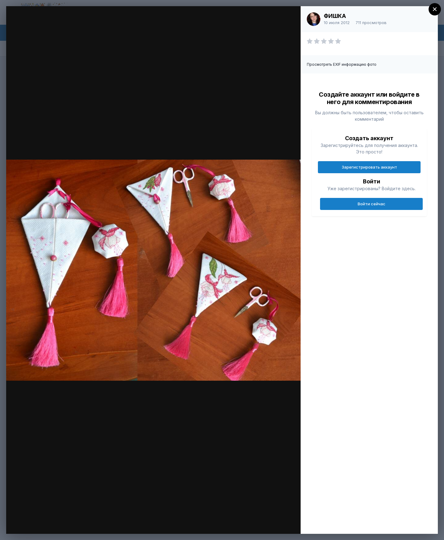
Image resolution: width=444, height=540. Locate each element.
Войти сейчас (371, 203)
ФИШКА (335, 16)
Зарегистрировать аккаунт (369, 167)
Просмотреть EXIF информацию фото (341, 64)
